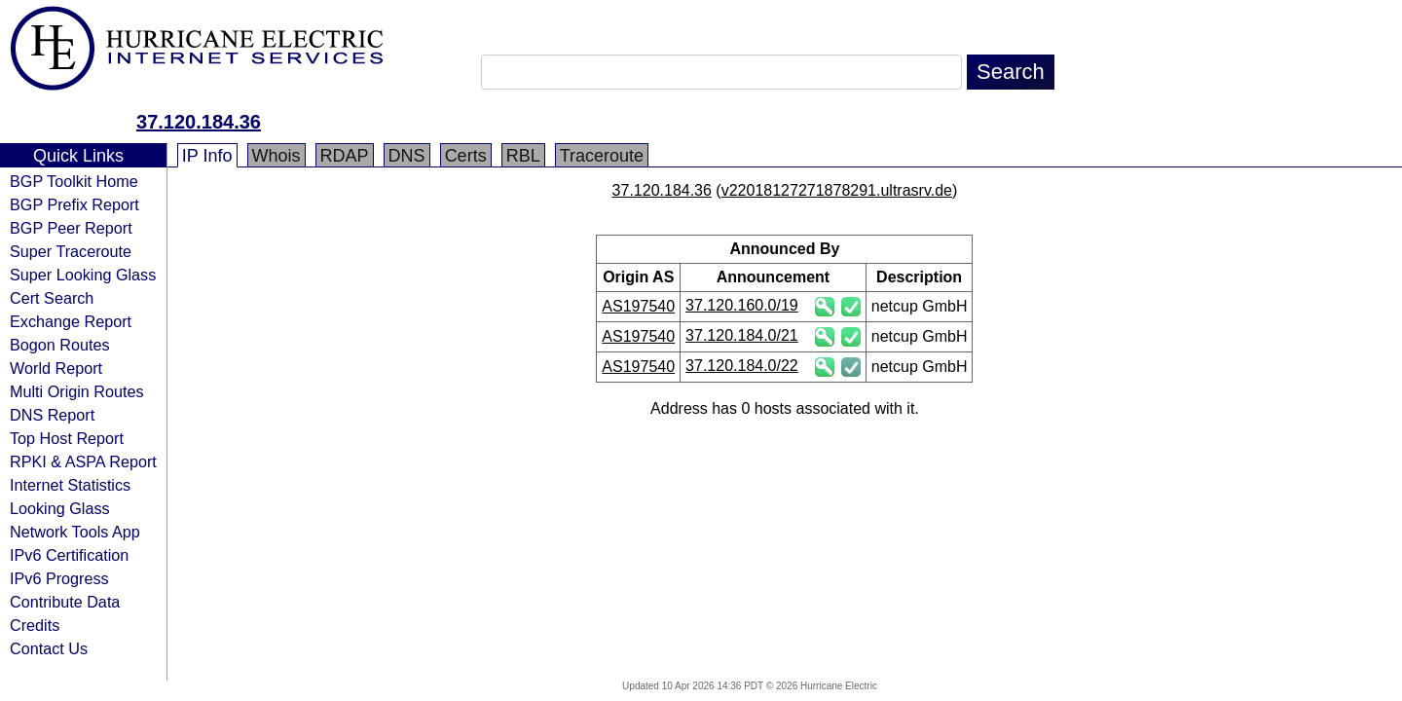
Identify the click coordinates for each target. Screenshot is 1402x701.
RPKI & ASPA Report (83, 461)
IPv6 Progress (59, 578)
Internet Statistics (70, 485)
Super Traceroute (70, 251)
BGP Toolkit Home (74, 181)
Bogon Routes (60, 344)
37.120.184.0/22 (741, 365)
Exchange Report (70, 321)
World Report (56, 368)
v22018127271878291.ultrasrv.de (836, 190)
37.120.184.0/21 (741, 335)
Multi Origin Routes (77, 391)
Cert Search (51, 298)
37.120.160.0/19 (741, 305)
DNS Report (52, 415)
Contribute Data (65, 601)
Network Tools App (75, 531)
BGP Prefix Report (74, 204)
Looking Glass (60, 508)
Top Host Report (67, 438)
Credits (34, 625)
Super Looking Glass (83, 274)
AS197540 (638, 306)
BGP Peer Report (71, 228)
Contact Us (49, 648)
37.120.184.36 (198, 121)
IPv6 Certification (69, 555)
